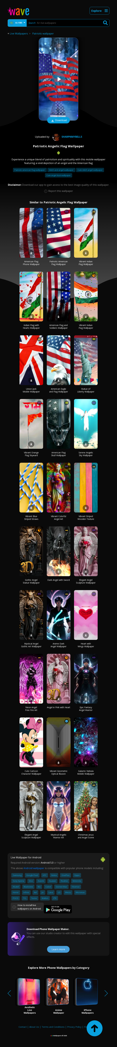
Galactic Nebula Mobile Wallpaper (85, 772)
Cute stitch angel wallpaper (90, 170)
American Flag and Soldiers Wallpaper (58, 326)
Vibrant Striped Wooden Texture (86, 517)
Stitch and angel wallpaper (61, 170)
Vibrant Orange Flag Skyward (31, 454)
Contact (23, 1026)
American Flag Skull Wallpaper (58, 454)
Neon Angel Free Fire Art (31, 709)
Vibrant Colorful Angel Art (58, 517)
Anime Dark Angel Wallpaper (58, 645)
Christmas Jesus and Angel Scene (86, 836)
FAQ (86, 1026)
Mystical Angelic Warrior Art (58, 836)
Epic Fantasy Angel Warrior (85, 709)
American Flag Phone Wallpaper (31, 263)
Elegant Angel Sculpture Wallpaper (86, 581)
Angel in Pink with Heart (58, 707)
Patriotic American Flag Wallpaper (59, 263)
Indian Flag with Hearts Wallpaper (31, 326)
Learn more (58, 949)
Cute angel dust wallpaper (58, 175)
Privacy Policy (74, 1026)
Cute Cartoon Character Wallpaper (31, 772)
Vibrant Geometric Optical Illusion (58, 772)
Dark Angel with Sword (58, 579)
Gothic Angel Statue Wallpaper (31, 581)
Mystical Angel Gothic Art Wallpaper (31, 645)
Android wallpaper (33, 868)
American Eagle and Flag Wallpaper (58, 390)
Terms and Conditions (53, 1026)
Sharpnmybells (67, 136)
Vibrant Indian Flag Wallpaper (86, 263)
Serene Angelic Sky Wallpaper (86, 454)
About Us (34, 1026)
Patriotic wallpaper (43, 33)
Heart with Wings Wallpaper (86, 645)
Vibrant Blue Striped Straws (31, 517)
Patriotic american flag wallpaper (29, 170)
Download (58, 120)
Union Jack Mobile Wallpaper (31, 390)
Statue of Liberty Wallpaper (85, 390)
